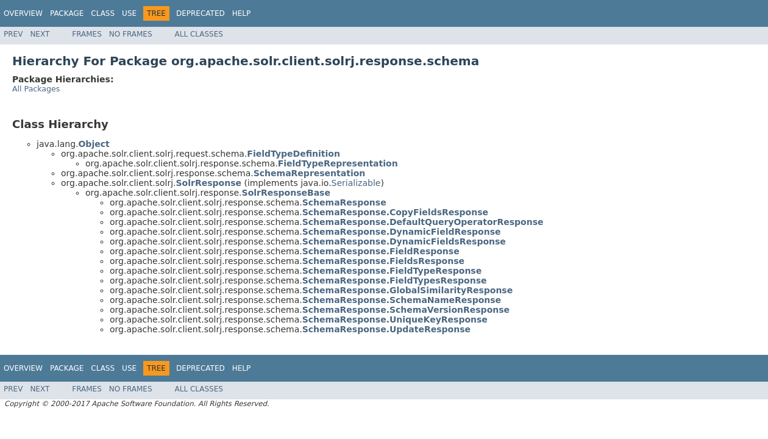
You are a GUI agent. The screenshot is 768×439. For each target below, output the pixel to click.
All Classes (199, 34)
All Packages (36, 88)
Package (67, 13)
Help (241, 13)
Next (39, 34)
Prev (13, 34)
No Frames (130, 34)
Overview (23, 13)
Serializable (356, 183)
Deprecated (200, 13)
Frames (87, 34)
